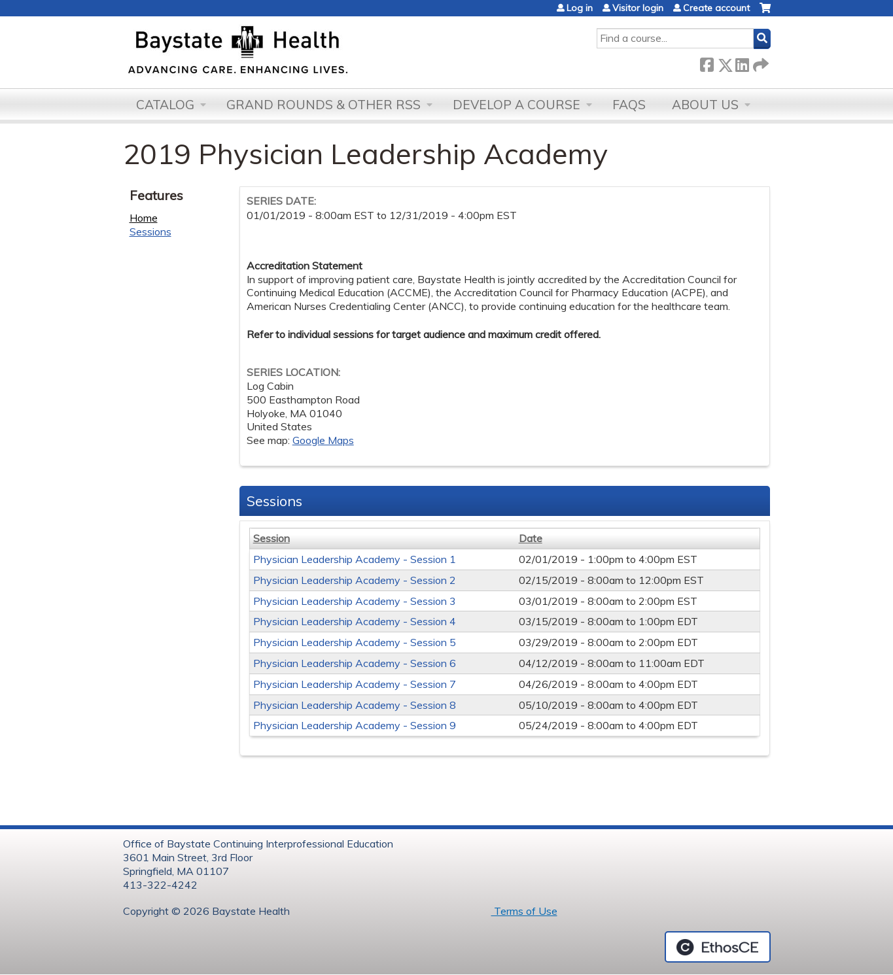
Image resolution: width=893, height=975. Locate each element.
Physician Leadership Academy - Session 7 (354, 684)
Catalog (165, 104)
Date (530, 538)
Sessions (150, 231)
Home (144, 217)
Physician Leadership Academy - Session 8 (354, 704)
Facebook (706, 62)
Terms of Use (524, 910)
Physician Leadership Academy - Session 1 (354, 559)
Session (271, 538)
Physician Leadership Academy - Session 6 (354, 663)
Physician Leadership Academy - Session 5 (354, 642)
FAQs (629, 104)
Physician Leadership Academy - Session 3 (354, 600)
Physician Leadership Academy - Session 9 (354, 725)
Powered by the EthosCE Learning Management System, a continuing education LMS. (718, 947)
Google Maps (323, 440)
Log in (580, 7)
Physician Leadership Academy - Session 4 (354, 621)
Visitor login (637, 7)
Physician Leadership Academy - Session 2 (354, 580)
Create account (716, 7)
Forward (759, 62)
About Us (705, 104)
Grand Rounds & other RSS (323, 104)
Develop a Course (516, 104)
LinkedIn (741, 62)
